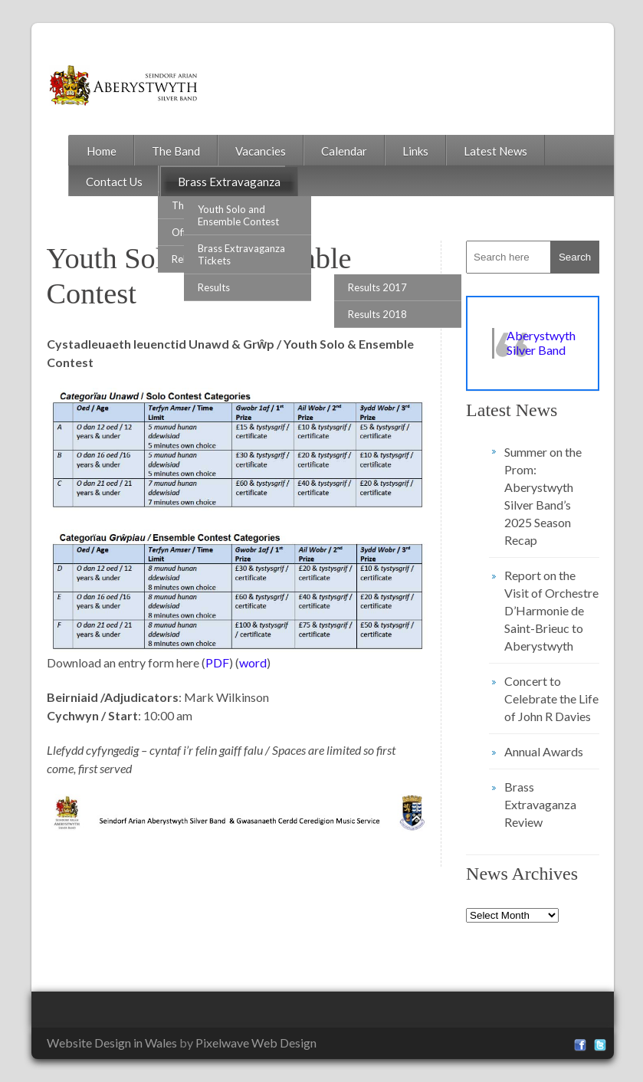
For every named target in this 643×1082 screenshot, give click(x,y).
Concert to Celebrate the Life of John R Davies (551, 698)
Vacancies (260, 151)
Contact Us (114, 182)
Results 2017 (377, 287)
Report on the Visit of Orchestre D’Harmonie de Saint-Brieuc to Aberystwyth (551, 610)
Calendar (344, 151)
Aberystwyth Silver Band (541, 342)
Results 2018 (377, 314)
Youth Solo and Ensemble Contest (238, 215)
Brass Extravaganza (229, 182)
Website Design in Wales (112, 1042)
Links (415, 151)
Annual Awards (543, 751)
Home (101, 151)
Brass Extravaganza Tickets (241, 254)
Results (214, 287)
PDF (217, 662)
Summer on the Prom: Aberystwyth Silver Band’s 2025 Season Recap (543, 495)
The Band (176, 151)
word (253, 662)
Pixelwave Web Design (256, 1042)
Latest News (495, 151)
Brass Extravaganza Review (540, 804)
